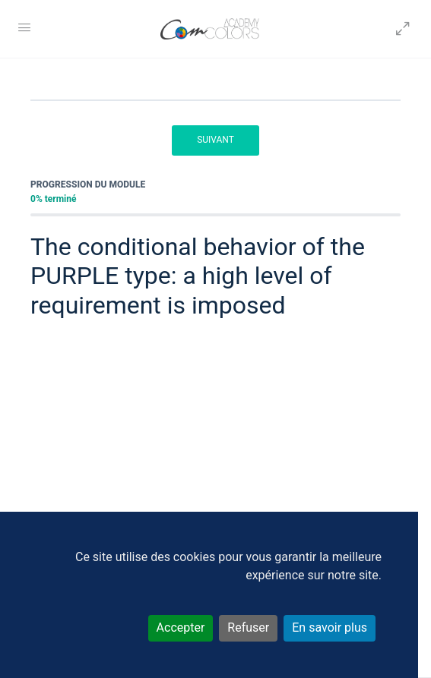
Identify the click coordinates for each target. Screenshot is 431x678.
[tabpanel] (215, 446)
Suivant (215, 139)
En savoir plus (329, 627)
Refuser (248, 627)
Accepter (181, 627)
